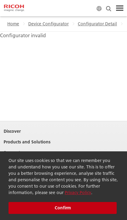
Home (13, 24)
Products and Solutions (27, 142)
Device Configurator (48, 24)
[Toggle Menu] (119, 8)
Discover (12, 131)
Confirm (63, 208)
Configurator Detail (97, 24)
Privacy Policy (78, 192)
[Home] (14, 8)
